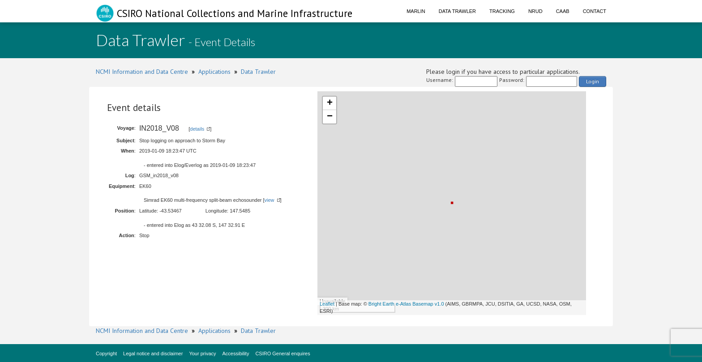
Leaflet (327, 304)
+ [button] (330, 103)
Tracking (502, 11)
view (269, 200)
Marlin (416, 11)
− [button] (330, 117)
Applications (214, 72)
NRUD (535, 11)
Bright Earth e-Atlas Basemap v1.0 (406, 304)
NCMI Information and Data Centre (142, 72)
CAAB (562, 11)
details (197, 129)
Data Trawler (457, 11)
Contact (594, 11)
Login (592, 81)
